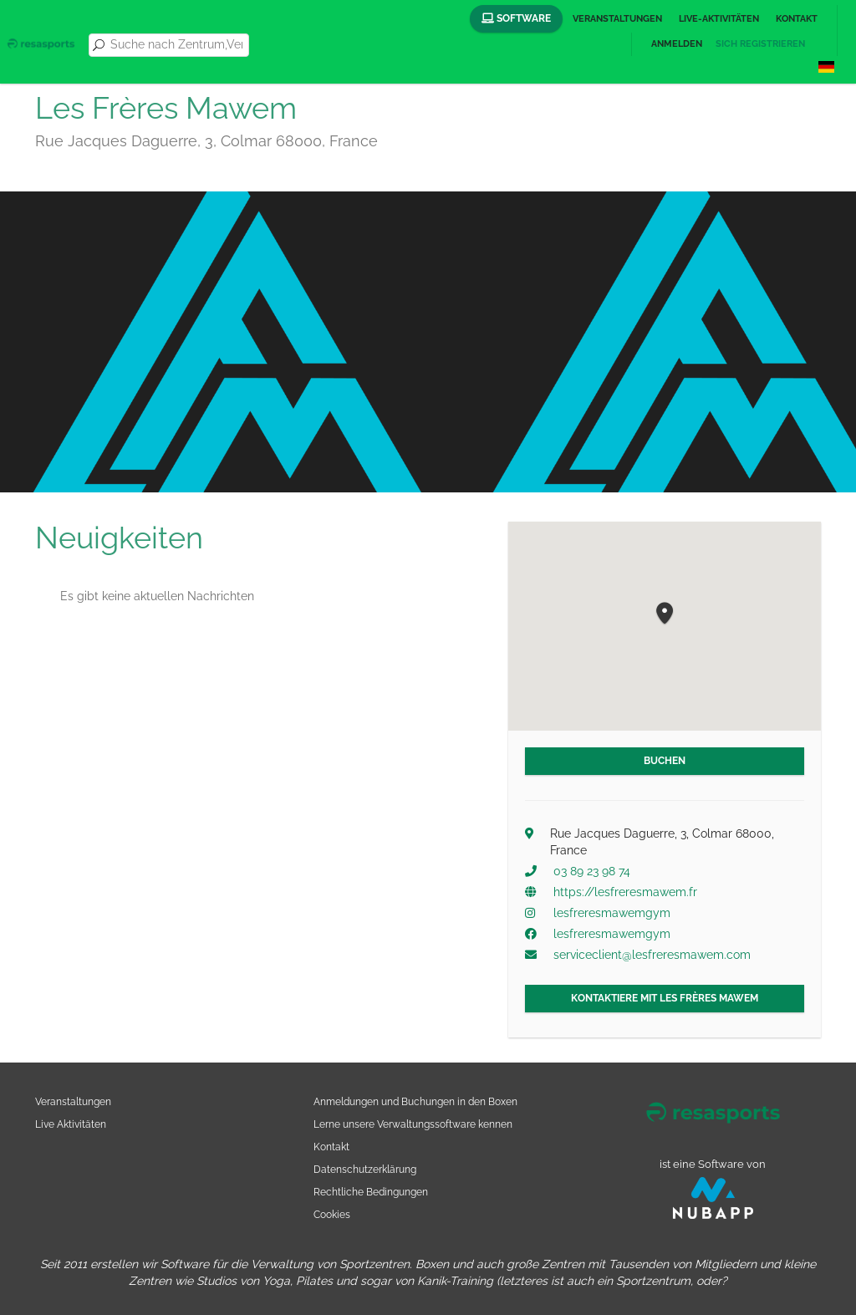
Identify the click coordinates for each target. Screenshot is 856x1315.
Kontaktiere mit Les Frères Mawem (664, 998)
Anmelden (676, 43)
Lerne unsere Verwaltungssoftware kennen (412, 1124)
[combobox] (176, 45)
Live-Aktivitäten (719, 18)
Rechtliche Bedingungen (370, 1191)
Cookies (331, 1214)
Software (516, 18)
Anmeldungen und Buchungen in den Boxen (415, 1101)
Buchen (664, 761)
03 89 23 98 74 (591, 871)
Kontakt (797, 18)
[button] (664, 614)
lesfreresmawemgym (611, 913)
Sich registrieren (760, 43)
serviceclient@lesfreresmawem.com (652, 954)
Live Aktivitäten (70, 1124)
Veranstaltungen (617, 18)
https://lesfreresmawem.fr (625, 892)
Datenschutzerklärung (364, 1169)
